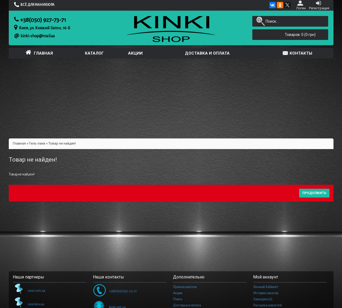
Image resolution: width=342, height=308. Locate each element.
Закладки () (262, 299)
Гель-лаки (37, 143)
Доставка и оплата (187, 305)
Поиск (177, 299)
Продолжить (314, 193)
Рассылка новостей (267, 305)
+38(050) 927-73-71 (43, 20)
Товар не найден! (62, 143)
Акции (177, 293)
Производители (185, 287)
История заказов (265, 293)
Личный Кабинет (265, 287)
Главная (19, 143)
